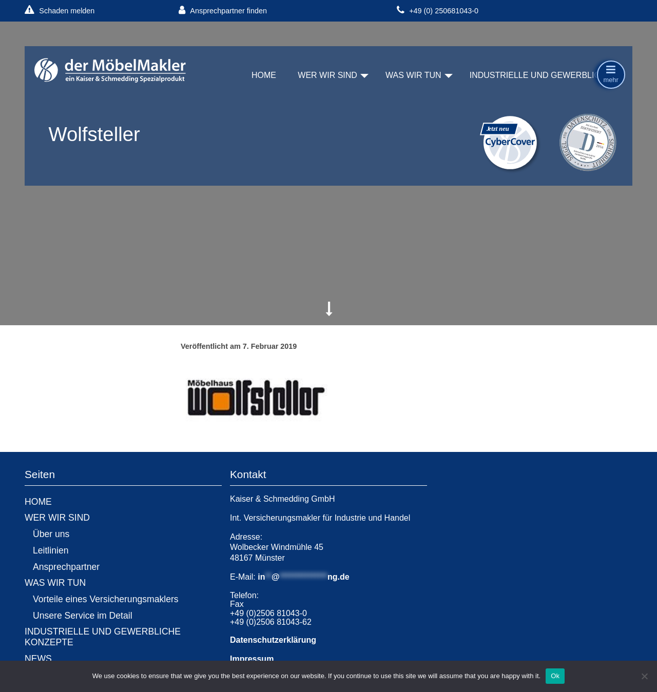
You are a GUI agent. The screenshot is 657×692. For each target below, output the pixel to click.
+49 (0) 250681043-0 (437, 10)
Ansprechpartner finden (223, 10)
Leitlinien (50, 550)
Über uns (51, 534)
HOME (264, 75)
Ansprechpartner (66, 567)
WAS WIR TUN (413, 75)
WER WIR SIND (327, 75)
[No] (644, 676)
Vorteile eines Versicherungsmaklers (106, 599)
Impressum (252, 659)
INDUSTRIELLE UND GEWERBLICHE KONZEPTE (103, 636)
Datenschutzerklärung (273, 640)
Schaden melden (59, 10)
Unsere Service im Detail (82, 615)
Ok (555, 676)
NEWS (38, 659)
